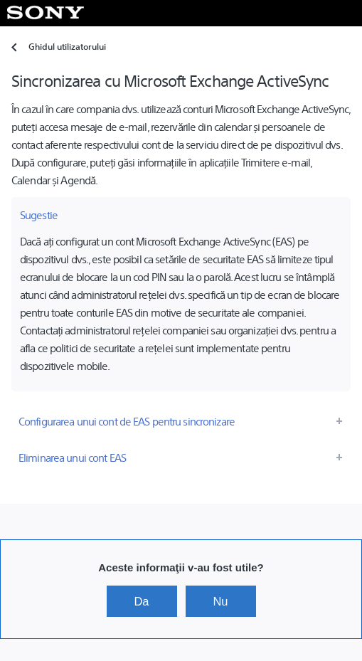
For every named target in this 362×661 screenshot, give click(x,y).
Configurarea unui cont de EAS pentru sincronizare (126, 421)
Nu (220, 601)
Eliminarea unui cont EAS (72, 457)
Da (141, 601)
